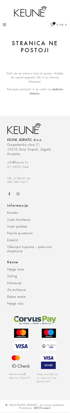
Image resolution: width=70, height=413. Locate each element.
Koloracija (14, 283)
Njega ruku (15, 303)
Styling (12, 276)
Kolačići (13, 240)
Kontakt (12, 212)
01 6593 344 (18, 167)
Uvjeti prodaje (17, 226)
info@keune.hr (17, 162)
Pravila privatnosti (20, 233)
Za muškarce (16, 289)
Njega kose (15, 269)
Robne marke (16, 296)
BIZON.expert (42, 408)
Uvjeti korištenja (18, 219)
